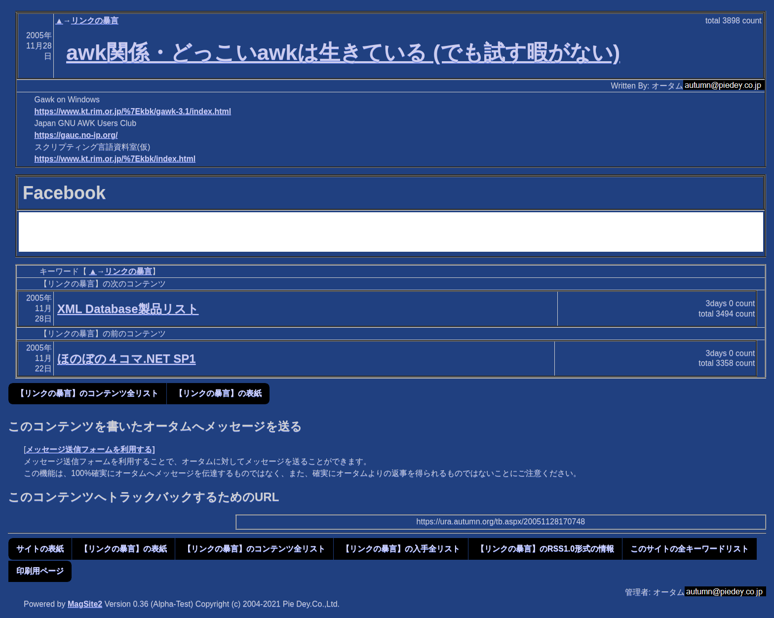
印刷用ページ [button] (40, 571)
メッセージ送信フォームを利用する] (90, 449)
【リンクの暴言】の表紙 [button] (218, 393)
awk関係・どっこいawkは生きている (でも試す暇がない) (343, 52)
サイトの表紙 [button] (40, 548)
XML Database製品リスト (128, 308)
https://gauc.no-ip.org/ (76, 135)
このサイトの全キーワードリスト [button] (689, 548)
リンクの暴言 (94, 20)
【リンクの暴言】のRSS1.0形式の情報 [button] (545, 548)
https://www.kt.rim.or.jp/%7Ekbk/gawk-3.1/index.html (133, 111)
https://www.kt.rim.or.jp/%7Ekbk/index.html (115, 158)
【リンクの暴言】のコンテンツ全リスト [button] (87, 393)
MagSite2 (85, 604)
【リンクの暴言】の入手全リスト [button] (401, 548)
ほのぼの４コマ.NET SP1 (126, 358)
